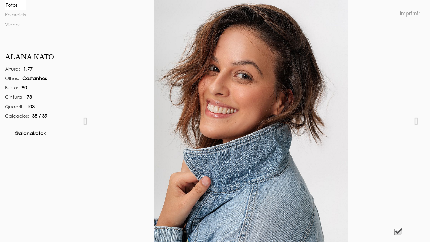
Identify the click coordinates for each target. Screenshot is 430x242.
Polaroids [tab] (15, 14)
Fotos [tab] (11, 5)
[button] (85, 121)
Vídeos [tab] (12, 24)
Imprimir (410, 13)
